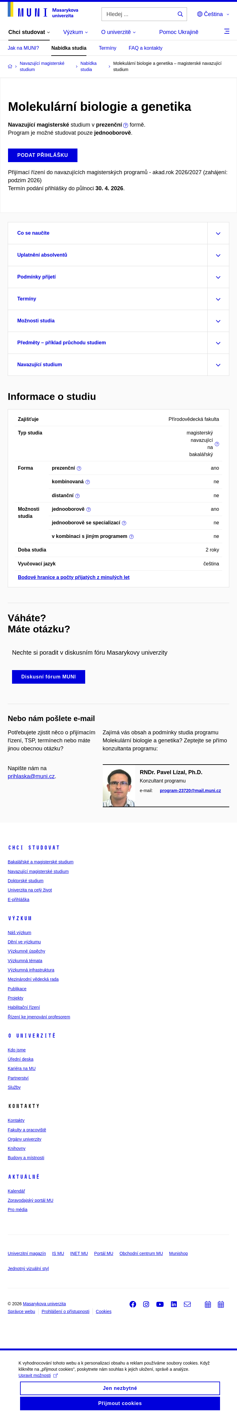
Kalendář (16, 1191)
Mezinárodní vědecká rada (33, 979)
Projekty (15, 998)
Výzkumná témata (25, 960)
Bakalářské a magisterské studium (40, 861)
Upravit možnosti (38, 1380)
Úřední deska (20, 1059)
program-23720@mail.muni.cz (190, 790)
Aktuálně (24, 1176)
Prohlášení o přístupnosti (65, 1311)
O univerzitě (32, 1035)
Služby (14, 1087)
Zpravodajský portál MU (30, 1200)
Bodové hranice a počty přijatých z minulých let (74, 577)
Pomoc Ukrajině (178, 32)
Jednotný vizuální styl (28, 1268)
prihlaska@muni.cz (31, 776)
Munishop (178, 1253)
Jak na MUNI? (23, 48)
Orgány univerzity (24, 1139)
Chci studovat (34, 847)
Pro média (17, 1209)
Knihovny (17, 1148)
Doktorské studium (26, 880)
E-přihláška (18, 899)
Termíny (107, 48)
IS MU (58, 1253)
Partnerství (18, 1078)
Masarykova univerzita (44, 1303)
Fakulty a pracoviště (27, 1129)
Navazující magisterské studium (38, 871)
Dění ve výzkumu (24, 941)
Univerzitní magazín (27, 1253)
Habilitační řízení (24, 1007)
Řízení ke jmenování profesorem (39, 1016)
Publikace (17, 988)
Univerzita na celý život (30, 889)
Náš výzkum (19, 932)
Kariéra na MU (21, 1068)
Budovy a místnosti (26, 1157)
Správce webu (21, 1311)
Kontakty (16, 1120)
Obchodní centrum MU (141, 1253)
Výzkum (20, 918)
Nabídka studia (68, 48)
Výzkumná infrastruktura (31, 969)
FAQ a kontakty (145, 48)
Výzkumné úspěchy (26, 951)
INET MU (79, 1253)
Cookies (104, 1311)
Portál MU (103, 1253)
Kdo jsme (17, 1049)
